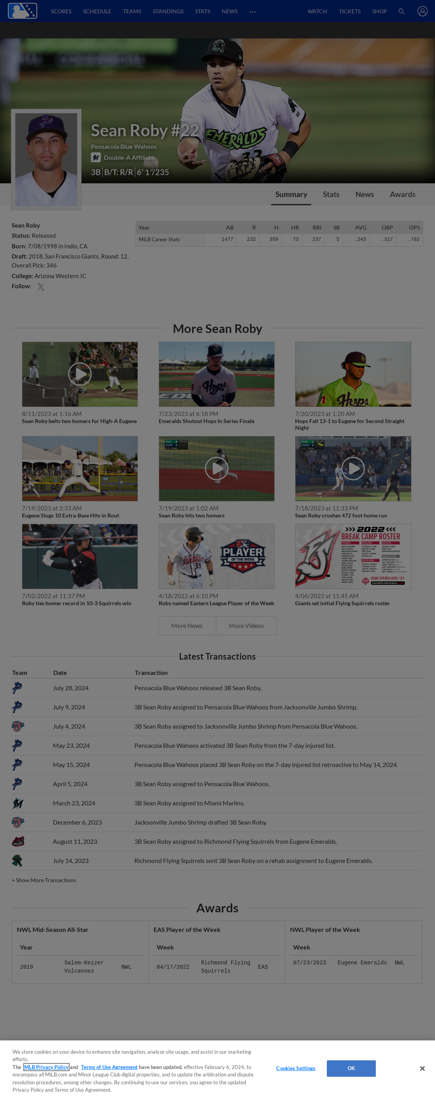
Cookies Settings (295, 1068)
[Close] (422, 1068)
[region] (217, 1069)
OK (351, 1068)
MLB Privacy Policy (46, 1067)
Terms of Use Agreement (109, 1067)
